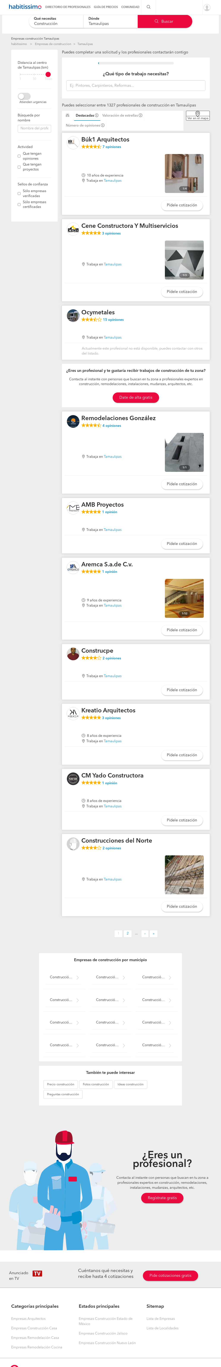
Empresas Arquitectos (28, 1319)
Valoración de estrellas (120, 115)
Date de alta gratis (135, 398)
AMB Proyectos (102, 505)
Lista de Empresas (161, 1319)
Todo (48, 79)
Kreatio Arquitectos (108, 711)
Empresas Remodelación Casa (35, 1338)
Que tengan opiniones (32, 156)
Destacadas (85, 115)
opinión (109, 512)
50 (34, 79)
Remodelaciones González (118, 419)
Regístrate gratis (162, 1198)
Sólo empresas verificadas (34, 194)
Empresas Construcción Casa (34, 1328)
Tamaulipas (85, 44)
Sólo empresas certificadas (34, 205)
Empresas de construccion (53, 44)
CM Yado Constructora (112, 776)
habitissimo (19, 44)
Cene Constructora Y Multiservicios (129, 226)
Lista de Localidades (162, 1328)
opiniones (112, 147)
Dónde (93, 19)
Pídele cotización (182, 205)
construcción (60, 1084)
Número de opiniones (83, 125)
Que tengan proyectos (32, 167)
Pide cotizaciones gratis (170, 1276)
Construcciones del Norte (116, 841)
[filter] (34, 74)
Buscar (164, 22)
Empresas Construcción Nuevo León (107, 1343)
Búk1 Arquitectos (105, 140)
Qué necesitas (45, 19)
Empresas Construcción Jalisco (103, 1333)
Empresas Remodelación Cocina (36, 1347)
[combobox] (56, 21)
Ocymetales (98, 313)
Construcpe (97, 651)
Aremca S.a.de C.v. (107, 565)
